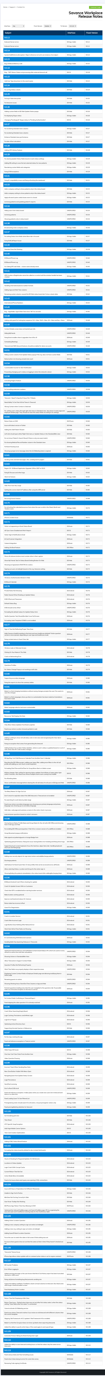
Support (12, 7)
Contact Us (21, 7)
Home (5, 7)
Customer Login (95, 7)
